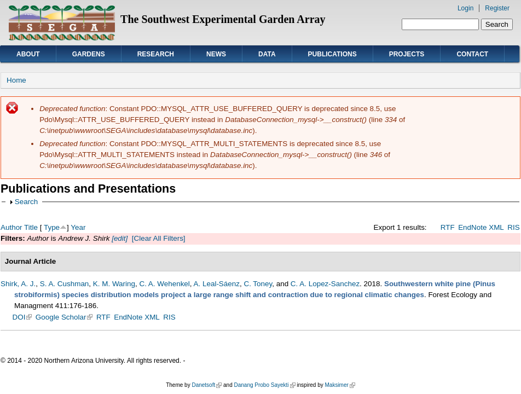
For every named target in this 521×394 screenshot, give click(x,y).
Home (16, 80)
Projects (407, 54)
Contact (472, 54)
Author (11, 227)
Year (78, 227)
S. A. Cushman (64, 284)
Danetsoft (207, 385)
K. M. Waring (114, 284)
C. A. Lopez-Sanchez (325, 284)
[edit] (118, 238)
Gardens (88, 54)
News (216, 54)
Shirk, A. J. (18, 284)
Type (52, 227)
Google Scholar (64, 317)
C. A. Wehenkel (164, 284)
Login (465, 8)
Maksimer (340, 385)
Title (31, 227)
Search (26, 202)
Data (267, 54)
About (28, 54)
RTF (448, 227)
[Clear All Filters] (159, 238)
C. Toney (258, 284)
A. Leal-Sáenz (217, 284)
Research (155, 54)
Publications (332, 54)
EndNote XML (481, 227)
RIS (513, 227)
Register (497, 8)
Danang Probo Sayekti (264, 385)
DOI (22, 317)
